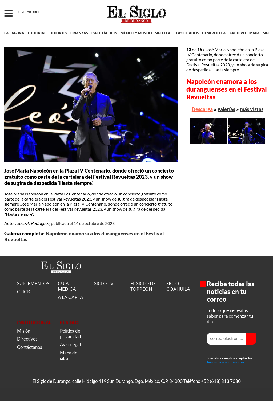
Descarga (202, 109)
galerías (226, 109)
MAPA (254, 33)
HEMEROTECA (214, 33)
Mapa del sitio (69, 355)
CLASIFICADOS (186, 33)
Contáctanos (29, 347)
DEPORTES (58, 33)
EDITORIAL (37, 33)
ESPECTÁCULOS (104, 33)
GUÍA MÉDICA (67, 286)
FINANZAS (79, 33)
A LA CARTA (70, 297)
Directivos (27, 339)
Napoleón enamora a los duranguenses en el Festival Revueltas (226, 89)
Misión (23, 331)
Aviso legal (70, 344)
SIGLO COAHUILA (178, 286)
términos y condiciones (225, 362)
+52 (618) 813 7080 (221, 381)
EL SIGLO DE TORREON (143, 286)
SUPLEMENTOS (33, 283)
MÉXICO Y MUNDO (136, 33)
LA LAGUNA (14, 33)
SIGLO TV (162, 33)
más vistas (251, 109)
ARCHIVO (237, 33)
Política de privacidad (70, 333)
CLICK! (24, 291)
